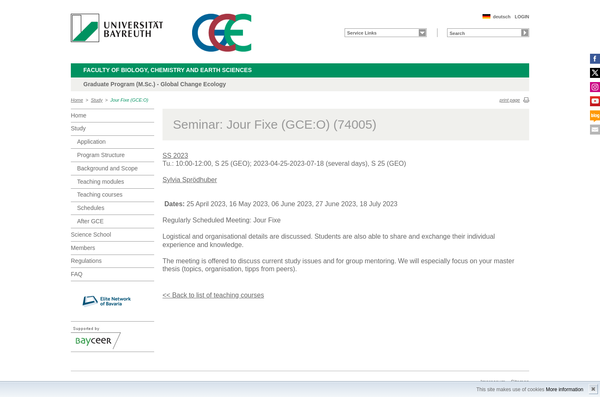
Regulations (86, 260)
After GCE (90, 221)
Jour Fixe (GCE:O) (129, 99)
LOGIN (522, 16)
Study (96, 99)
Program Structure (101, 155)
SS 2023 (175, 155)
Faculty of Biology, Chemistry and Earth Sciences (167, 70)
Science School (91, 234)
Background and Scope (107, 168)
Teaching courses (99, 194)
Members (83, 248)
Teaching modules (100, 181)
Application (91, 141)
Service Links (362, 32)
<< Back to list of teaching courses (213, 295)
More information (564, 389)
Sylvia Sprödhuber (189, 179)
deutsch (501, 16)
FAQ (76, 274)
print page (510, 99)
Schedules (90, 208)
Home (77, 99)
